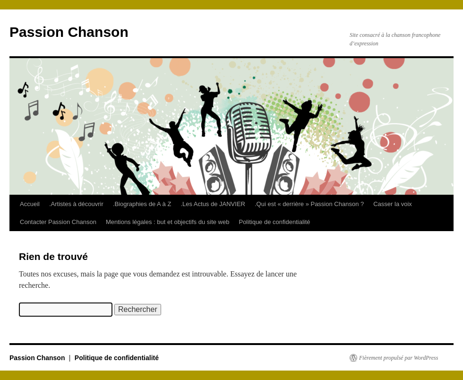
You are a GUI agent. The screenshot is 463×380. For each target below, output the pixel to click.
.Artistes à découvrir (76, 203)
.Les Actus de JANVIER (212, 203)
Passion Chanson (69, 32)
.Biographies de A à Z (142, 203)
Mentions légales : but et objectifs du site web (168, 221)
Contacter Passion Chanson (58, 221)
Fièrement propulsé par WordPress (398, 357)
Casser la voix (392, 203)
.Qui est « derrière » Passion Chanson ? (309, 203)
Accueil (30, 203)
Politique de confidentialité (274, 221)
